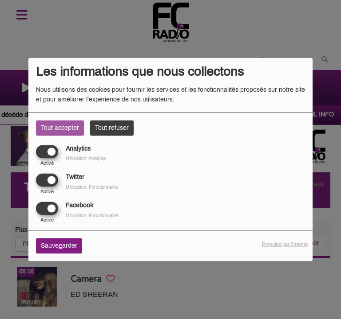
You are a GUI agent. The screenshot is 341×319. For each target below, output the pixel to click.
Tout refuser (112, 127)
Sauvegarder (59, 246)
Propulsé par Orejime (285, 244)
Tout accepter (60, 127)
